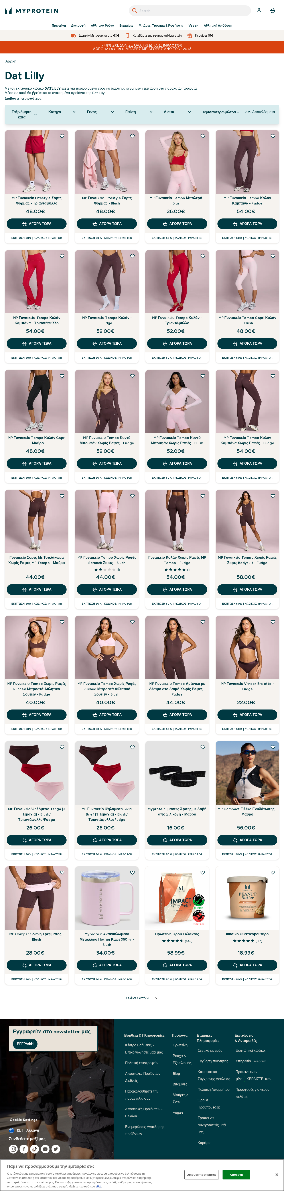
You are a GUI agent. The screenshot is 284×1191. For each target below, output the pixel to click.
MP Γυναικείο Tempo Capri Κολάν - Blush (247, 320)
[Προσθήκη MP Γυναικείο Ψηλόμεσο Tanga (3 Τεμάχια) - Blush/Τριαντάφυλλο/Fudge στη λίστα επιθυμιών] (62, 747)
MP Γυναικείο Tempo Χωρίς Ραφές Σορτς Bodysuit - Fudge (247, 560)
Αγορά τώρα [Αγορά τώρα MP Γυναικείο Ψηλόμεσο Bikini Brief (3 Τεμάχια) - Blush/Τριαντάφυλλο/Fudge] (107, 840)
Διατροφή (78, 25)
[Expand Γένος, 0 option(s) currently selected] (100, 112)
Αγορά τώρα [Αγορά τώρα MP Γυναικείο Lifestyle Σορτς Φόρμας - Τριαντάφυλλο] (36, 223)
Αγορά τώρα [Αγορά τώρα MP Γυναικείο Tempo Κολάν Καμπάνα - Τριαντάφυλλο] (36, 343)
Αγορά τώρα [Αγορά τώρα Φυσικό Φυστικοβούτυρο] (247, 965)
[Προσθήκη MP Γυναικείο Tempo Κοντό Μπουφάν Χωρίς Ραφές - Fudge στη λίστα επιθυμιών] (132, 375)
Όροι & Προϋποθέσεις (209, 1103)
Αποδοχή (236, 1174)
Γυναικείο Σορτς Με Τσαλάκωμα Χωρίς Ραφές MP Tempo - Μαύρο (36, 560)
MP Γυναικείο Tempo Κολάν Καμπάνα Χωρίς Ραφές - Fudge (247, 440)
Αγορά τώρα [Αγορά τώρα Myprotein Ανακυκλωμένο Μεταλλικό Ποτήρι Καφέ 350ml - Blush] (107, 965)
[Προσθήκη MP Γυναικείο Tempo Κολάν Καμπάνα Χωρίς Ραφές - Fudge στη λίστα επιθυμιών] (272, 375)
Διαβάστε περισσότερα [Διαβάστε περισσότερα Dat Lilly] (23, 98)
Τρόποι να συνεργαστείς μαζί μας (212, 1125)
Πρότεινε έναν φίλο (254, 1076)
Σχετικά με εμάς (210, 1050)
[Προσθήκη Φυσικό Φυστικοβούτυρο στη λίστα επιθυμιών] (272, 872)
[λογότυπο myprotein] (31, 10)
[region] (142, 1175)
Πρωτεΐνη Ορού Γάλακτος (177, 934)
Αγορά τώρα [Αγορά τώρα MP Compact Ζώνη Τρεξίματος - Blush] (36, 965)
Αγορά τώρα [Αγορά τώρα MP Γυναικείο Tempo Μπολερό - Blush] (177, 223)
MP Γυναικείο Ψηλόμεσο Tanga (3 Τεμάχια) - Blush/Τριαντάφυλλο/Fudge (36, 814)
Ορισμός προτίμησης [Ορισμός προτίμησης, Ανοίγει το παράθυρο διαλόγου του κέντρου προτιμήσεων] (201, 1174)
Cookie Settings (23, 1120)
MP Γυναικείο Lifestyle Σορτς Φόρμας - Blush (107, 200)
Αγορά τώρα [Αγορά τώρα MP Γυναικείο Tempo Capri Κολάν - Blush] (247, 343)
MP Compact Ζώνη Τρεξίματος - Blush (36, 936)
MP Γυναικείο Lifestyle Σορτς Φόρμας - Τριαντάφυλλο (36, 200)
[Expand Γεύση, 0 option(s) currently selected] (139, 112)
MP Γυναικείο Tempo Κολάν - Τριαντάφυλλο (177, 320)
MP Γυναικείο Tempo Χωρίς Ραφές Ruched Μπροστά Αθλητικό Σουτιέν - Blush (106, 689)
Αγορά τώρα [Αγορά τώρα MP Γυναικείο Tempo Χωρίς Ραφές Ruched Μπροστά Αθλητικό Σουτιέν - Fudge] (36, 714)
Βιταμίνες (127, 25)
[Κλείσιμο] (277, 1174)
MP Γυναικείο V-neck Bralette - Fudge (247, 686)
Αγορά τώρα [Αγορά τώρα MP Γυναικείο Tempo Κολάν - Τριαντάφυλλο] (177, 343)
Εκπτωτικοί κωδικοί (251, 1050)
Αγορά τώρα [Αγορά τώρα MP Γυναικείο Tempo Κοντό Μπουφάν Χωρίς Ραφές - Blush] (177, 463)
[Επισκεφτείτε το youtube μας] (45, 1149)
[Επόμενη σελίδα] (156, 998)
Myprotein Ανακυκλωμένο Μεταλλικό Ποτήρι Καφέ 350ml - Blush (107, 939)
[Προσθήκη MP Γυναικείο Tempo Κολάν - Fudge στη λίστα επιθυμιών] (132, 256)
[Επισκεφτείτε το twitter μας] (55, 1149)
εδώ (98, 1186)
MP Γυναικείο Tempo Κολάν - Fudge (107, 320)
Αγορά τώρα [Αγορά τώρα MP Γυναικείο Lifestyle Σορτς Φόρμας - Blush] (107, 223)
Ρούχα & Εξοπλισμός (182, 1059)
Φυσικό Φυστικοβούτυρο (247, 934)
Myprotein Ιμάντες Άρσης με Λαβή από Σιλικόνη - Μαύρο (177, 811)
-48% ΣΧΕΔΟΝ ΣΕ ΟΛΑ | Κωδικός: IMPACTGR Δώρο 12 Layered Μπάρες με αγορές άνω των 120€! (142, 47)
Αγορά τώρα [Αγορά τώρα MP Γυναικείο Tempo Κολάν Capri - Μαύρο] (36, 463)
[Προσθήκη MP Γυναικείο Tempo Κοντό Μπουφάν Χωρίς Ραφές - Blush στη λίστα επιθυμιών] (202, 375)
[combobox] (190, 10)
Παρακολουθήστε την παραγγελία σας (141, 1095)
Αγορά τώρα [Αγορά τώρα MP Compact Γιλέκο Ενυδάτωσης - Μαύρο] (247, 840)
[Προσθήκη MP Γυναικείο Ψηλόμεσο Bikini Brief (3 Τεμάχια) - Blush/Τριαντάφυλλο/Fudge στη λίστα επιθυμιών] (132, 747)
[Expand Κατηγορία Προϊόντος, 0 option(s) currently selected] (62, 112)
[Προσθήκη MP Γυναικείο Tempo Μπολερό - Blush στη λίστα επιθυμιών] (202, 136)
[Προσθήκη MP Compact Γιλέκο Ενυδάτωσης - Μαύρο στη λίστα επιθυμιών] (272, 747)
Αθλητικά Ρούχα (102, 25)
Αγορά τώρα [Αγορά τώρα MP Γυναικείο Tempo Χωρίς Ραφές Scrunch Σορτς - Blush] (107, 589)
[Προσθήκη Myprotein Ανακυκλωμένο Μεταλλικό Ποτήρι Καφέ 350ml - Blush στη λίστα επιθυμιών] (132, 872)
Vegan (193, 25)
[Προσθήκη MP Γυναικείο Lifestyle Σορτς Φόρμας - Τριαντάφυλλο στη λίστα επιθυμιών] (62, 136)
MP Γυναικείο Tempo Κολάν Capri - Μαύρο (36, 440)
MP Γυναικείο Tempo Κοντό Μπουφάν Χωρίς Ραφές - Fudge (107, 440)
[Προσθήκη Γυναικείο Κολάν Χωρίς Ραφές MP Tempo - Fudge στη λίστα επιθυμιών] (202, 495)
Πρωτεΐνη (59, 25)
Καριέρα (204, 1143)
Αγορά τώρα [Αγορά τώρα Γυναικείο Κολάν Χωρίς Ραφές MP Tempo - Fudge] (177, 589)
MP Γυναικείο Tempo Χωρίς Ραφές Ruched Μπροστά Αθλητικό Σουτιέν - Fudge (36, 689)
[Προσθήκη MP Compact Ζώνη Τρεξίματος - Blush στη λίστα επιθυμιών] (62, 872)
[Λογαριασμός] (259, 11)
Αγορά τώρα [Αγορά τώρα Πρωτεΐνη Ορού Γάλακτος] (177, 965)
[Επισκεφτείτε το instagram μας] (13, 1149)
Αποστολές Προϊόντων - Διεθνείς (144, 1077)
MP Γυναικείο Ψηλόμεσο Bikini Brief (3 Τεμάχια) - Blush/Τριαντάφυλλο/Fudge (106, 814)
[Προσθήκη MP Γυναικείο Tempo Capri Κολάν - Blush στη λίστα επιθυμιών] (272, 256)
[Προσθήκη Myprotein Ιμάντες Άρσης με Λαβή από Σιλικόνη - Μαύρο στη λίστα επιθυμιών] (202, 747)
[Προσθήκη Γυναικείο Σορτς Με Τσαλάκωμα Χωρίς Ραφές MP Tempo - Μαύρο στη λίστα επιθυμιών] (62, 495)
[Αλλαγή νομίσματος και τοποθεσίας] (57, 1130)
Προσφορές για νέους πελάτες (252, 1093)
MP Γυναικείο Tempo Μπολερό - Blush (177, 200)
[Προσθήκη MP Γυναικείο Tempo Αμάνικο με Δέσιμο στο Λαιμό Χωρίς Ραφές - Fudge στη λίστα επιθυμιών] (202, 621)
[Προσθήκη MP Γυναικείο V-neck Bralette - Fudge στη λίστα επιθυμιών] (272, 621)
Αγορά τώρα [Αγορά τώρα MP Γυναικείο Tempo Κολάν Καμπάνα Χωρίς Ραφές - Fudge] (247, 463)
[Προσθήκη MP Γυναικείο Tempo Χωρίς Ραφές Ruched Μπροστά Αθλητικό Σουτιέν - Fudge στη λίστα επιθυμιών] (62, 621)
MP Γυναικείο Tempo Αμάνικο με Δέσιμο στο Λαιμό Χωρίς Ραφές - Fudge (177, 689)
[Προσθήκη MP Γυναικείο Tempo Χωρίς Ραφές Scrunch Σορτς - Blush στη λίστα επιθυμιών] (132, 495)
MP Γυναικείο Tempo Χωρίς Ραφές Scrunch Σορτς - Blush (106, 560)
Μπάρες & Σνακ (181, 1098)
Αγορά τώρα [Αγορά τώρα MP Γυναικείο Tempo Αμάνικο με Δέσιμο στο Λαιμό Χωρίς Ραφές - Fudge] (177, 714)
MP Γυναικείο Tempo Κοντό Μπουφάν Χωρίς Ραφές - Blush (177, 440)
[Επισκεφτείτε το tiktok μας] (34, 1149)
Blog (176, 1073)
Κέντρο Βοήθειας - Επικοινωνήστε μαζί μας (144, 1048)
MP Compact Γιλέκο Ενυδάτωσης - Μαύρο (247, 811)
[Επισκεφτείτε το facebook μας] (24, 1149)
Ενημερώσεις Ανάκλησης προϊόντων (144, 1130)
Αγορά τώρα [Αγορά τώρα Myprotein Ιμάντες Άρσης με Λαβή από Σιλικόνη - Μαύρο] (177, 840)
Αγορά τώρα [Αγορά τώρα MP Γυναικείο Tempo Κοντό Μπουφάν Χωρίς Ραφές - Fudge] (107, 463)
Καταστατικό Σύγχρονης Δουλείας (214, 1075)
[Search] (135, 10)
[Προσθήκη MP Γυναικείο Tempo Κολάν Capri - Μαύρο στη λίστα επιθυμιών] (62, 375)
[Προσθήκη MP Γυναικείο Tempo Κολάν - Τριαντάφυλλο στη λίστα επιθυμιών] (202, 256)
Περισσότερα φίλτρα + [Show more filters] (220, 112)
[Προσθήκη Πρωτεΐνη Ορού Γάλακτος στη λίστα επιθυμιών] (202, 872)
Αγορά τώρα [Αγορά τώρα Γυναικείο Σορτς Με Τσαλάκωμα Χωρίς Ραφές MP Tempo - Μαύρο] (36, 589)
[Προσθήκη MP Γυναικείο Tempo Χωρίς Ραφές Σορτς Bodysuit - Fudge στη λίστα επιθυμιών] (272, 495)
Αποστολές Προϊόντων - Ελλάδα (144, 1112)
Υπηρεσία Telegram (251, 1061)
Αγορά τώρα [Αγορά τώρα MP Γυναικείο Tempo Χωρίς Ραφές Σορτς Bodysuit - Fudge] (247, 589)
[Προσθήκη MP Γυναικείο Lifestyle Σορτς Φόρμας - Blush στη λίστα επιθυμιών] (132, 136)
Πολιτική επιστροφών (141, 1063)
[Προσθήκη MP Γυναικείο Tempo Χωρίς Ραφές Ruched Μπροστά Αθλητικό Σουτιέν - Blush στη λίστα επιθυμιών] (132, 621)
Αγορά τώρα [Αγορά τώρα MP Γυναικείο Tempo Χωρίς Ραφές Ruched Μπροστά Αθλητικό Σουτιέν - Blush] (107, 714)
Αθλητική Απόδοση (218, 25)
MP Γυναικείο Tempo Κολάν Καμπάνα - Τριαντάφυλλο (36, 320)
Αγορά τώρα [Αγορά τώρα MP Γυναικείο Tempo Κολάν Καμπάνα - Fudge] (247, 223)
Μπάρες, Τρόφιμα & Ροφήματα (161, 25)
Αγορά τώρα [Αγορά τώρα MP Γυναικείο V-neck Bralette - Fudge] (247, 714)
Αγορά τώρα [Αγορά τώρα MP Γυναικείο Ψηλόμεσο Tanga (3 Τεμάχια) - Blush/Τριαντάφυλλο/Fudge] (36, 840)
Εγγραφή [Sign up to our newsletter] (25, 1044)
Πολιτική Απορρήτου (214, 1089)
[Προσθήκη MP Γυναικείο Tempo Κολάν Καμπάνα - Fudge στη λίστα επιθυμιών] (272, 136)
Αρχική (11, 61)
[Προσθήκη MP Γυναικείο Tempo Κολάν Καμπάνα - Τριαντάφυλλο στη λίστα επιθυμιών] (62, 256)
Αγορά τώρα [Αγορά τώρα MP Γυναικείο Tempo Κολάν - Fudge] (107, 343)
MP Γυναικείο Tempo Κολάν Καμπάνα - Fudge (247, 200)
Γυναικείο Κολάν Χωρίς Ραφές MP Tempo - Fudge (177, 560)
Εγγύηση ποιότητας (213, 1061)
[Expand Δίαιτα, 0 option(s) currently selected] (177, 112)
